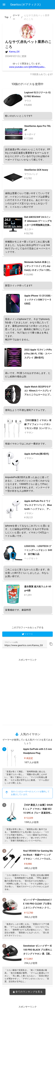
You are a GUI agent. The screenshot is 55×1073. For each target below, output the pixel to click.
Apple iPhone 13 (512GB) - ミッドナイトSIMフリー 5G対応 (38, 299)
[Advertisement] (27, 690)
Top (6, 17)
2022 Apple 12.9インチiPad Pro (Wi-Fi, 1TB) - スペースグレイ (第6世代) (38, 353)
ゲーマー (16, 17)
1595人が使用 (31, 822)
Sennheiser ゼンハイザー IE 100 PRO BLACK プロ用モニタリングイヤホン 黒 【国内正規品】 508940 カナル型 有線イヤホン (37, 953)
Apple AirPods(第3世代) (36, 454)
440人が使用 (30, 868)
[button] (51, 644)
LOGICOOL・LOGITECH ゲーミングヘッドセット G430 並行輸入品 (38, 550)
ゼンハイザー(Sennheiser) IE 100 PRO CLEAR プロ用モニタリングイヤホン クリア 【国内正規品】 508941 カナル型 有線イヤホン (37, 907)
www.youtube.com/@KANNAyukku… (27, 67)
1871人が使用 (31, 762)
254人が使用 (30, 963)
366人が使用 (30, 917)
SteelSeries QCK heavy (36, 170)
